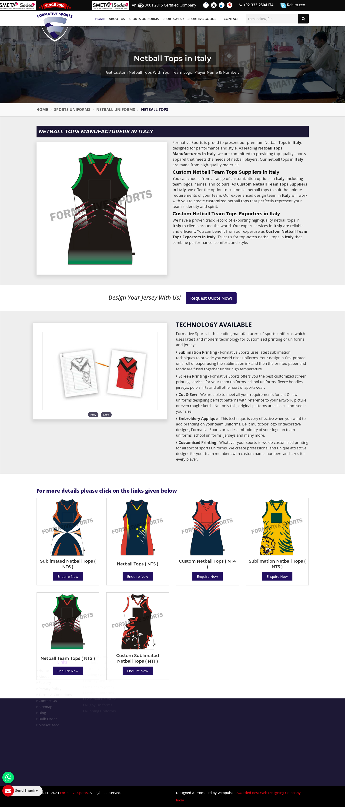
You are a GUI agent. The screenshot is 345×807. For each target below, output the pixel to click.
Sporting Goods (202, 19)
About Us (117, 19)
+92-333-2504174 (256, 4)
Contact (231, 19)
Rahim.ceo (292, 5)
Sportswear (173, 19)
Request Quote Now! (211, 298)
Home (100, 19)
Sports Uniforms (144, 19)
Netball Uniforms (115, 109)
